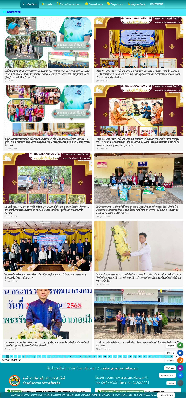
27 (125, 356)
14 (59, 356)
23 (105, 356)
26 (120, 356)
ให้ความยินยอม (166, 395)
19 (84, 356)
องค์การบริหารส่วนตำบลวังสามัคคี (49, 392)
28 (130, 356)
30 (140, 356)
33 (155, 356)
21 (95, 356)
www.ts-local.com (78, 392)
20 (89, 356)
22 (100, 356)
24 (110, 356)
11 (44, 356)
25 (115, 356)
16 (69, 356)
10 (39, 356)
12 (49, 356)
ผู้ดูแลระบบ (16, 392)
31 (145, 356)
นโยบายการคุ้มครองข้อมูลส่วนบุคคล (129, 392)
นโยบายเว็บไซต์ (107, 392)
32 (150, 356)
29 (135, 356)
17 (74, 356)
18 (79, 356)
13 (54, 356)
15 (64, 356)
